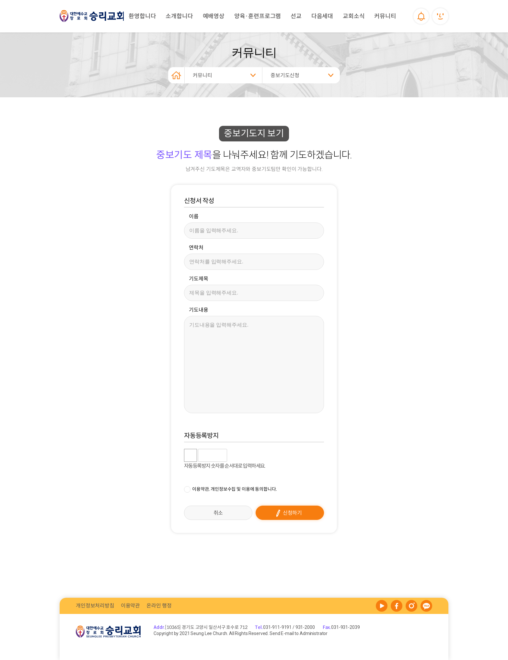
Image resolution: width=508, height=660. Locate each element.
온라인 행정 (159, 605)
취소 (218, 513)
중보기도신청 (285, 75)
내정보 (440, 16)
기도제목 (198, 279)
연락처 (196, 247)
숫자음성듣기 (234, 455)
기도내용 (198, 310)
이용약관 (130, 605)
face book (396, 606)
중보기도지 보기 (254, 133)
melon (411, 606)
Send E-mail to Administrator (298, 633)
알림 (421, 16)
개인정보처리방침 (95, 605)
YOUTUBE (381, 606)
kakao (426, 606)
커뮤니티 (202, 75)
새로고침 (248, 455)
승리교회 (92, 16)
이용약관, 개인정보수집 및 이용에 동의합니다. (234, 489)
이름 (194, 216)
